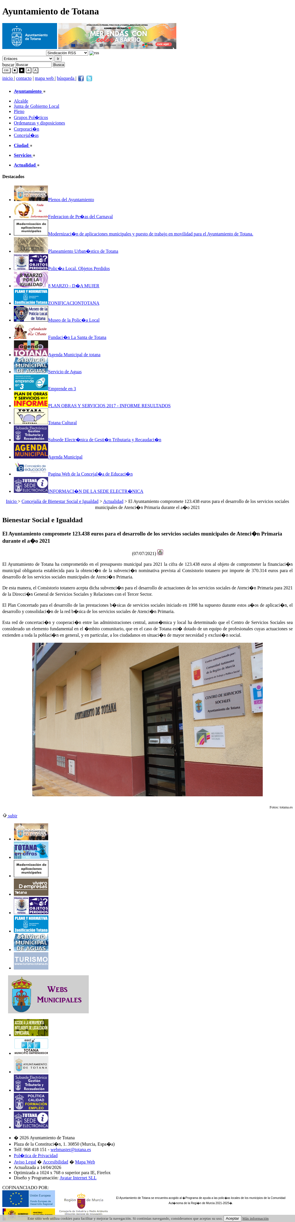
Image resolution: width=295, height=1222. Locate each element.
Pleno (19, 111)
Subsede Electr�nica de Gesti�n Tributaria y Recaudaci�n (87, 439)
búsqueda (66, 78)
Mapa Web (85, 1161)
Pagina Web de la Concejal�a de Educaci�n (73, 474)
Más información (255, 1218)
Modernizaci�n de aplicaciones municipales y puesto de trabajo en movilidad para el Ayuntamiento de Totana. (133, 233)
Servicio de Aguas (48, 371)
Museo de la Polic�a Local (57, 320)
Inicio (12, 501)
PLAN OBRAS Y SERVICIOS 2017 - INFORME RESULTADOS (92, 405)
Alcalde (21, 101)
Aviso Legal (25, 1161)
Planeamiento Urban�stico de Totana (66, 251)
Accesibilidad (55, 1161)
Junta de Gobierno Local (36, 106)
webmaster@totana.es (70, 1149)
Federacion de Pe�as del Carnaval (63, 216)
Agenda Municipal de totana (57, 354)
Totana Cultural (45, 422)
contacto (24, 78)
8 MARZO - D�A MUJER (56, 285)
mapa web (45, 78)
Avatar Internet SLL (78, 1177)
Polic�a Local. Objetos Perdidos (62, 268)
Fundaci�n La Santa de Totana (60, 337)
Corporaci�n (26, 129)
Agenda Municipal (48, 457)
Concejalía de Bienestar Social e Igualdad (60, 501)
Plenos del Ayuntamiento (54, 199)
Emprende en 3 (45, 388)
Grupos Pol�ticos (31, 117)
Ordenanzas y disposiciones (39, 122)
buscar (8, 64)
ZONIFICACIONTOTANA (56, 303)
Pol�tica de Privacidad (36, 1155)
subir (9, 815)
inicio (8, 78)
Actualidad (113, 501)
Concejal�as (26, 135)
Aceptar (232, 1218)
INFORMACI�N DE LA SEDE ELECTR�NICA (78, 491)
